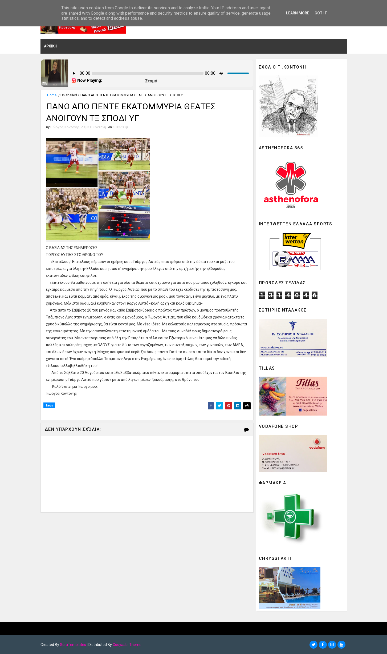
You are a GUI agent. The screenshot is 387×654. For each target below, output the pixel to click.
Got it (321, 13)
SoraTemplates (73, 645)
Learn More (297, 13)
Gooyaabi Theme (127, 645)
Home (51, 95)
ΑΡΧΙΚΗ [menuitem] (50, 46)
